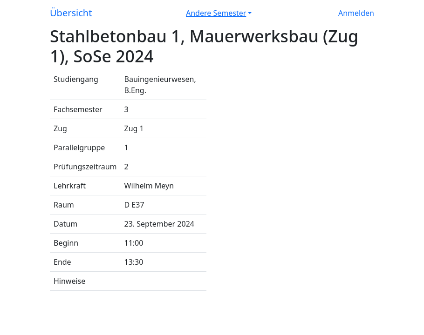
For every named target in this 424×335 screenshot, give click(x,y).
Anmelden (356, 13)
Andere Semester (216, 13)
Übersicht (71, 13)
